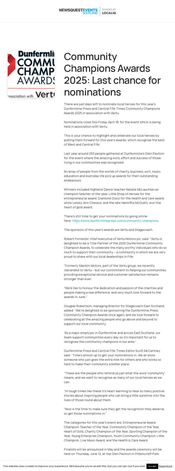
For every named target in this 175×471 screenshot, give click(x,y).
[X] (137, 11)
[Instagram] (144, 11)
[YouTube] (157, 11)
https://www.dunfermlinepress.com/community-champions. (115, 221)
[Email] (164, 11)
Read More (165, 466)
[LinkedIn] (150, 11)
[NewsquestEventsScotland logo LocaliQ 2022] (41, 11)
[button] (125, 11)
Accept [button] (152, 466)
